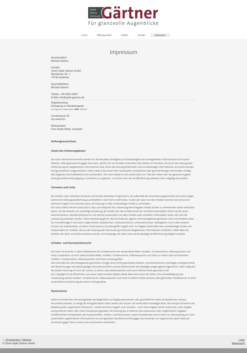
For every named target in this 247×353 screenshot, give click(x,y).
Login (242, 340)
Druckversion (11, 340)
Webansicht (238, 343)
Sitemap (26, 340)
